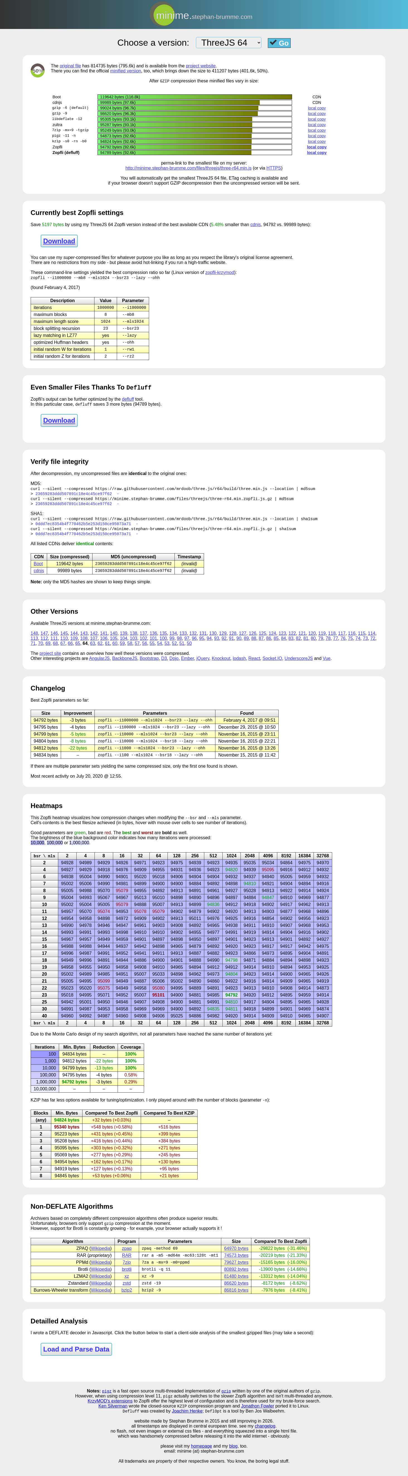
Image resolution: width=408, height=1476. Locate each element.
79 (320, 644)
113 (34, 644)
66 (70, 649)
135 (163, 639)
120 (312, 639)
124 (272, 639)
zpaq (127, 1257)
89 (246, 644)
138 (133, 639)
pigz (106, 1402)
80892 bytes (236, 1279)
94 (209, 644)
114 (371, 639)
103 (133, 644)
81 (305, 644)
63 (92, 649)
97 (186, 644)
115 (361, 639)
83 (290, 644)
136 (153, 639)
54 (159, 649)
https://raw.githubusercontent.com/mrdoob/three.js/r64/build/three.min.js (181, 492)
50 (189, 649)
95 (201, 644)
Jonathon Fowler (257, 1418)
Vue (327, 664)
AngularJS (99, 664)
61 (107, 649)
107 (94, 644)
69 (47, 649)
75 (350, 644)
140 (114, 639)
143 (84, 639)
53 (166, 649)
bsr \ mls (44, 864)
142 (94, 639)
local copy (317, 108)
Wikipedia (100, 1257)
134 (173, 639)
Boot (38, 569)
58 (129, 649)
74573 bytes (236, 1265)
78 (328, 644)
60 (114, 649)
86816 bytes (236, 1301)
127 (242, 639)
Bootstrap (149, 664)
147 (44, 639)
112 (44, 644)
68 (55, 649)
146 (54, 639)
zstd (127, 1294)
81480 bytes (236, 1286)
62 (100, 649)
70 (40, 649)
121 (302, 639)
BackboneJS (124, 664)
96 (194, 644)
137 (143, 639)
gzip (226, 1402)
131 (203, 639)
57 (137, 649)
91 (231, 644)
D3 (164, 664)
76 (343, 644)
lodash (239, 664)
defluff (128, 402)
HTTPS (273, 168)
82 (298, 644)
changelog (265, 1438)
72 (372, 644)
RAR (127, 1265)
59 (122, 649)
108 (84, 644)
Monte (58, 1042)
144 (74, 639)
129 (223, 639)
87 (261, 644)
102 (143, 644)
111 (54, 644)
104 (123, 644)
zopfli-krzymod (219, 272)
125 (262, 639)
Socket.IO (272, 664)
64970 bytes (236, 1257)
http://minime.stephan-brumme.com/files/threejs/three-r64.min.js (188, 168)
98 (179, 644)
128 (233, 639)
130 (213, 639)
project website (201, 65)
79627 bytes (236, 1272)
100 (163, 644)
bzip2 (127, 1301)
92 (224, 644)
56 (144, 649)
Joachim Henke (187, 1423)
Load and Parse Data (76, 1360)
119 (322, 639)
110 (64, 644)
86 (268, 644)
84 (283, 644)
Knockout (221, 664)
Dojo (174, 664)
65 (77, 649)
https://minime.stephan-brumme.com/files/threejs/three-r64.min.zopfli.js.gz (183, 502)
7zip (127, 1272)
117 (342, 639)
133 (183, 639)
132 (193, 639)
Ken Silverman (112, 1418)
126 (252, 639)
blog (233, 1458)
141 (104, 639)
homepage (201, 1458)
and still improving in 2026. (247, 1433)
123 (282, 639)
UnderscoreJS (299, 664)
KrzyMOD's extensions (110, 1412)
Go (279, 43)
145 (64, 639)
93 (216, 644)
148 (34, 639)
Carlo (71, 1042)
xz (127, 1286)
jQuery (202, 664)
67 (62, 649)
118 (332, 639)
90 (238, 644)
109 (74, 644)
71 (33, 649)
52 (174, 649)
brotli (127, 1279)
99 (171, 644)
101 (153, 644)
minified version (125, 70)
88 (253, 644)
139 (123, 639)
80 (313, 644)
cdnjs (255, 224)
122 (292, 639)
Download (59, 241)
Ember (187, 664)
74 (357, 644)
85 (276, 644)
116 (352, 639)
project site (50, 659)
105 (114, 644)
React (254, 664)
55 (152, 649)
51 (181, 649)
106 (104, 644)
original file (70, 65)
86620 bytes (236, 1294)
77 (335, 644)
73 (365, 644)
